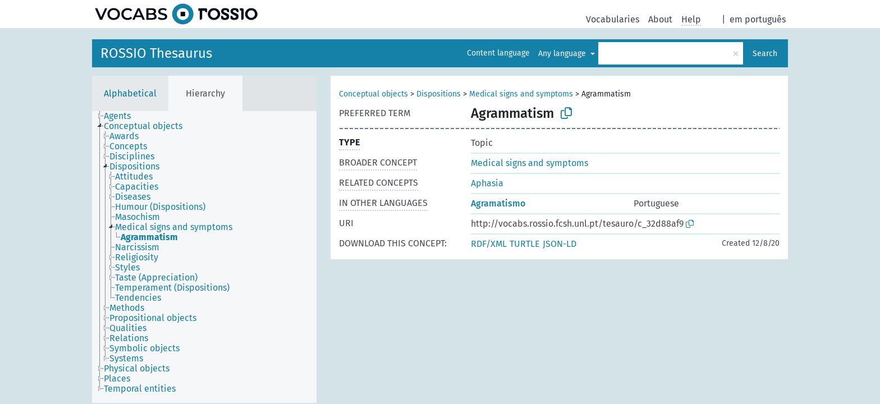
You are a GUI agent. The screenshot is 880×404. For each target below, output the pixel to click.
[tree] (204, 257)
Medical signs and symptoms (521, 94)
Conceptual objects (373, 94)
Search (765, 53)
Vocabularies (612, 19)
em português (758, 19)
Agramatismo (498, 203)
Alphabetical (130, 93)
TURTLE (525, 243)
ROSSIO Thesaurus (156, 53)
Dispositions (438, 94)
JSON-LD (559, 243)
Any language (563, 53)
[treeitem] (122, 116)
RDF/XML (489, 243)
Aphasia (487, 183)
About (660, 19)
